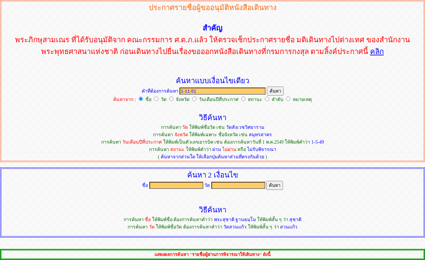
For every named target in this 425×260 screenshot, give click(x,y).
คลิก (377, 51)
